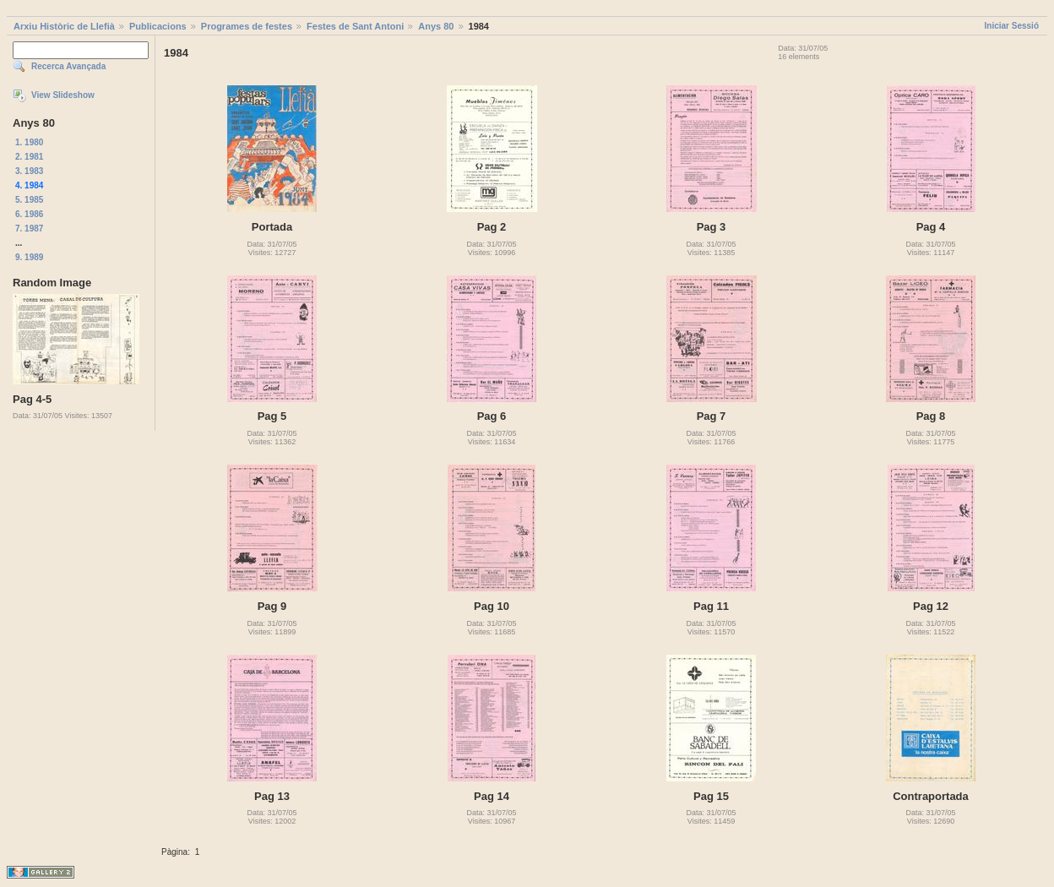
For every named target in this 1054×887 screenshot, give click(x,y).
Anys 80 (436, 26)
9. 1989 (29, 257)
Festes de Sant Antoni (355, 26)
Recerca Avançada (68, 66)
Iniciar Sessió (1012, 25)
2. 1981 (29, 156)
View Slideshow (63, 95)
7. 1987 (29, 228)
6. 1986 (29, 214)
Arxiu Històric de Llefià (64, 26)
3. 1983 (29, 171)
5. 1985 (29, 199)
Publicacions (158, 26)
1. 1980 (29, 142)
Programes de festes (246, 26)
